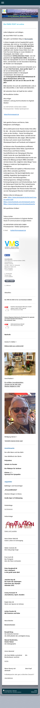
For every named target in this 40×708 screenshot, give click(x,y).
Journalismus (8, 678)
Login (35, 690)
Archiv (6, 661)
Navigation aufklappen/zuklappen (20, 2)
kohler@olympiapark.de (18, 230)
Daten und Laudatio (10, 531)
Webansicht (34, 691)
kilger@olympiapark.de (11, 114)
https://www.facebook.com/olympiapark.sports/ (19, 202)
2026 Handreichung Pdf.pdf (17, 324)
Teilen (7, 255)
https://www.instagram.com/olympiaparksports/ (19, 204)
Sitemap (15, 690)
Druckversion (7, 690)
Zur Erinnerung (8, 509)
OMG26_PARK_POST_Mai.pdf (18, 308)
